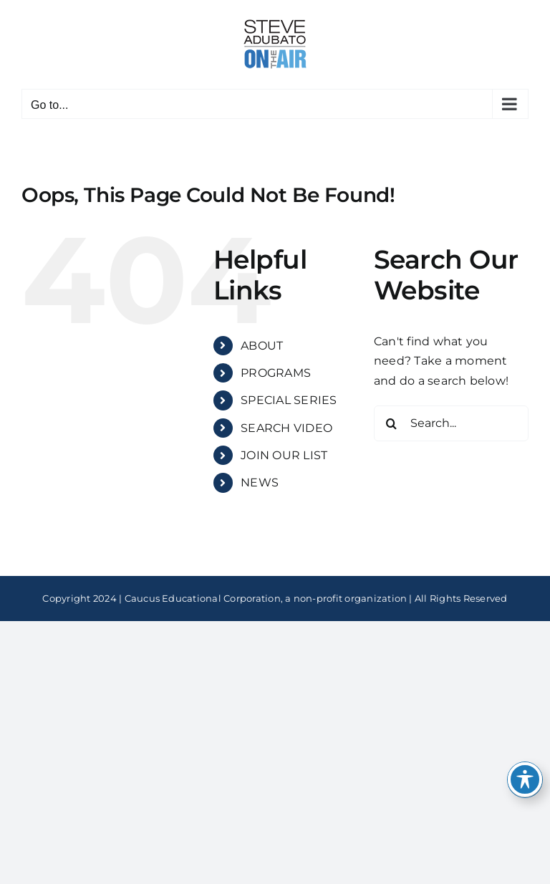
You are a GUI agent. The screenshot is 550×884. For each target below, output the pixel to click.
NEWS (260, 482)
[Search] (392, 423)
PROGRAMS (276, 373)
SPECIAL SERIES (289, 400)
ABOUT (262, 345)
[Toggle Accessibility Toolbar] (525, 779)
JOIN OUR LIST (284, 455)
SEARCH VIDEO (286, 428)
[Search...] (451, 423)
